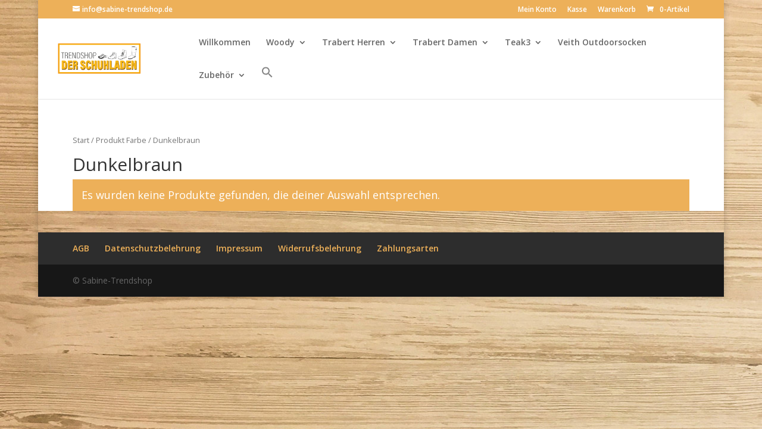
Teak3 (517, 43)
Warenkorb (617, 10)
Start (81, 140)
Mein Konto (537, 10)
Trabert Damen (445, 43)
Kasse (577, 10)
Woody (280, 43)
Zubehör (216, 75)
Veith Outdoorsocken (602, 43)
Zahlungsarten (408, 248)
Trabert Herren (353, 43)
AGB (81, 248)
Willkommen (225, 43)
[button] (267, 82)
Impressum (239, 248)
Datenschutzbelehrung (153, 248)
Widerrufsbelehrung (319, 248)
